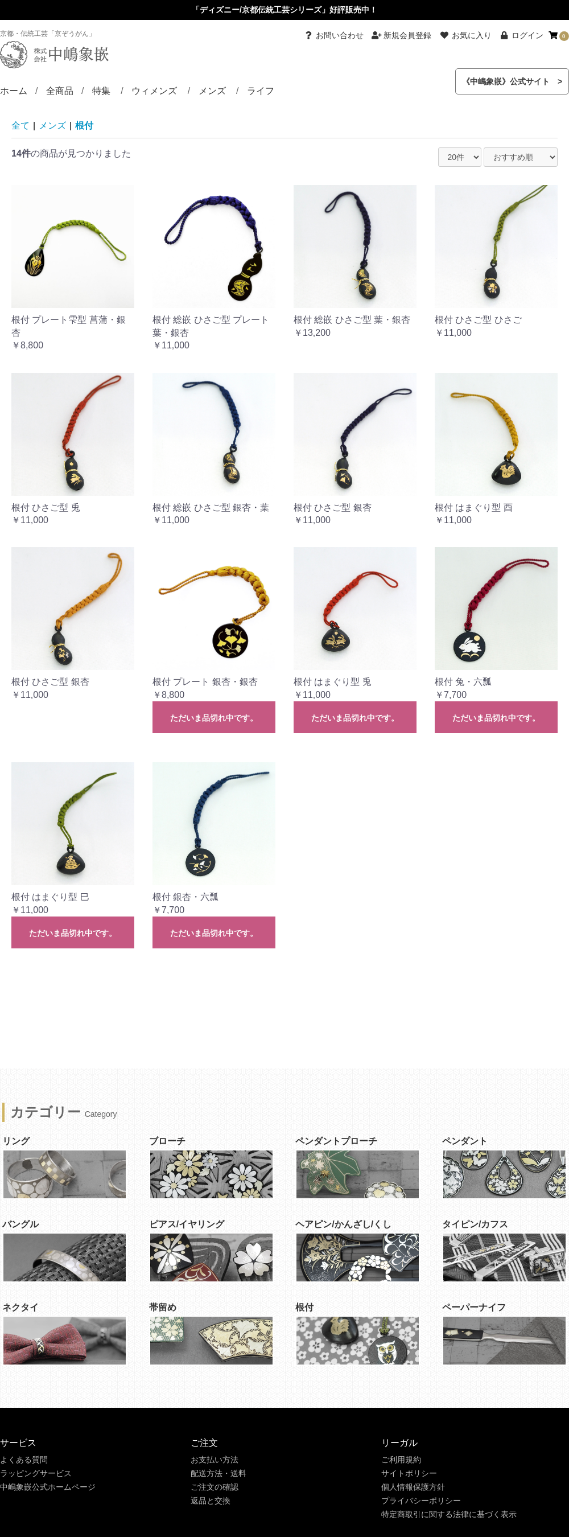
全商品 (59, 91)
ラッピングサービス (36, 1473)
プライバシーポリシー (421, 1500)
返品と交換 (210, 1500)
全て (20, 125)
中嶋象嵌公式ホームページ (48, 1486)
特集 (101, 91)
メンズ (212, 91)
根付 (84, 125)
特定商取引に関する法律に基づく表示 (449, 1514)
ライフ (260, 91)
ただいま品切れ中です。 (214, 717)
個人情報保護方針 (413, 1486)
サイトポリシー (409, 1473)
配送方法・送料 (218, 1473)
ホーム (13, 91)
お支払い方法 (214, 1459)
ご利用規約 (401, 1459)
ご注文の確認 (214, 1486)
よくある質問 (24, 1459)
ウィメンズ (154, 91)
